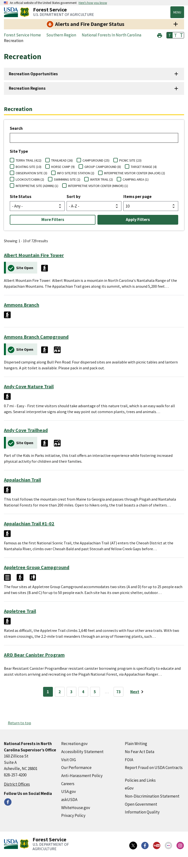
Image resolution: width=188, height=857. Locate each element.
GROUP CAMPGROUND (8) (102, 167)
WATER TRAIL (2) (101, 179)
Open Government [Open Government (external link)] (141, 804)
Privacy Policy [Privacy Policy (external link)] (73, 815)
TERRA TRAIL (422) (28, 160)
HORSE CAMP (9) (63, 167)
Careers (67, 783)
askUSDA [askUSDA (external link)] (69, 799)
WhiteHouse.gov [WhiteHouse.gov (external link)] (75, 807)
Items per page (137, 196)
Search (16, 128)
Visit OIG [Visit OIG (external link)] (68, 759)
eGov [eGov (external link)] (129, 788)
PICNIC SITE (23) (130, 160)
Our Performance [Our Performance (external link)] (76, 767)
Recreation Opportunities (33, 74)
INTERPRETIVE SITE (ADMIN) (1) (37, 186)
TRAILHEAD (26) (62, 160)
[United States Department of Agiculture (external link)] (12, 12)
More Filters (52, 219)
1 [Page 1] (48, 691)
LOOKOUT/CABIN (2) (30, 179)
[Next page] (137, 692)
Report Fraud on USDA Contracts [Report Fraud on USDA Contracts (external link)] (154, 767)
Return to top (19, 722)
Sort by (74, 196)
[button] (160, 34)
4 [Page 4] (83, 691)
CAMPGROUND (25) (95, 160)
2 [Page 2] (60, 691)
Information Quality (142, 812)
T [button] (169, 35)
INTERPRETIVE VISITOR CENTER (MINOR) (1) (98, 186)
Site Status (20, 196)
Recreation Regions (27, 88)
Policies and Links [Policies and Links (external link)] (140, 780)
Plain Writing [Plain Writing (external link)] (136, 743)
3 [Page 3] (71, 691)
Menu (177, 12)
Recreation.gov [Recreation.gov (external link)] (74, 743)
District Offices (17, 784)
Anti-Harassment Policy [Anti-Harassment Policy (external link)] (82, 775)
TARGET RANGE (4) (144, 167)
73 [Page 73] (118, 691)
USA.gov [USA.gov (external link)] (68, 791)
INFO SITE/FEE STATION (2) (75, 173)
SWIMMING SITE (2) (67, 179)
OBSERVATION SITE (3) (31, 173)
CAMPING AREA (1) (136, 179)
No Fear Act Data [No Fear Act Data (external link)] (139, 751)
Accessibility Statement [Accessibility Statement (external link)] (82, 751)
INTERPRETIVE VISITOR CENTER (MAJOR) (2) (134, 173)
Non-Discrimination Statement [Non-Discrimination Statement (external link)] (152, 796)
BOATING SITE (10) (28, 167)
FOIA (129, 759)
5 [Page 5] (95, 691)
